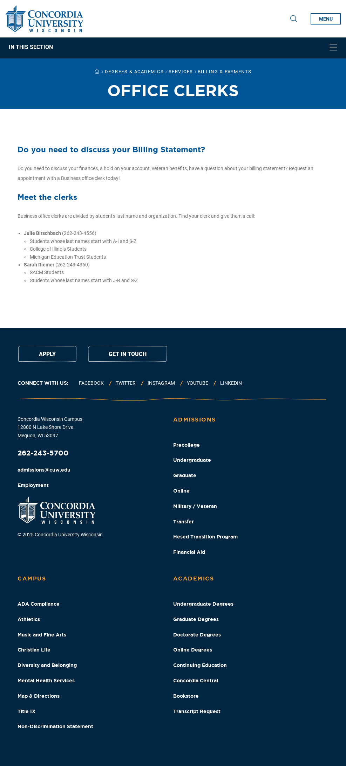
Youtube (197, 383)
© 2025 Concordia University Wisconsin (60, 534)
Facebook (91, 383)
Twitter (126, 383)
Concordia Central (195, 680)
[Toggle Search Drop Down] (293, 19)
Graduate (184, 475)
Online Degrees (192, 650)
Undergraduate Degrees (203, 604)
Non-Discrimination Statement (55, 726)
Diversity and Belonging (47, 665)
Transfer (183, 521)
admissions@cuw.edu (44, 470)
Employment (33, 485)
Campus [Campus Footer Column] (32, 578)
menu (326, 19)
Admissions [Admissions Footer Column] (194, 419)
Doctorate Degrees (197, 635)
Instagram (161, 383)
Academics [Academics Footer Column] (193, 578)
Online (181, 491)
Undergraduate (192, 460)
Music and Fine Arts (42, 635)
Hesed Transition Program (205, 536)
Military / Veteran (195, 506)
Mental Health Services (46, 680)
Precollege (186, 445)
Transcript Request (197, 711)
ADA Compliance (39, 604)
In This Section (31, 47)
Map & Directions (39, 696)
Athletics (29, 619)
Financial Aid (189, 552)
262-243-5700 (43, 453)
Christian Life (34, 650)
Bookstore (186, 696)
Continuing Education (200, 665)
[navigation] (173, 47)
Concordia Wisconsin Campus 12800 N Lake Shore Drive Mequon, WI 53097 (50, 427)
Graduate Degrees (196, 619)
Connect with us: (43, 383)
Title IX (26, 711)
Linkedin (231, 383)
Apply (47, 354)
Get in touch (128, 354)
